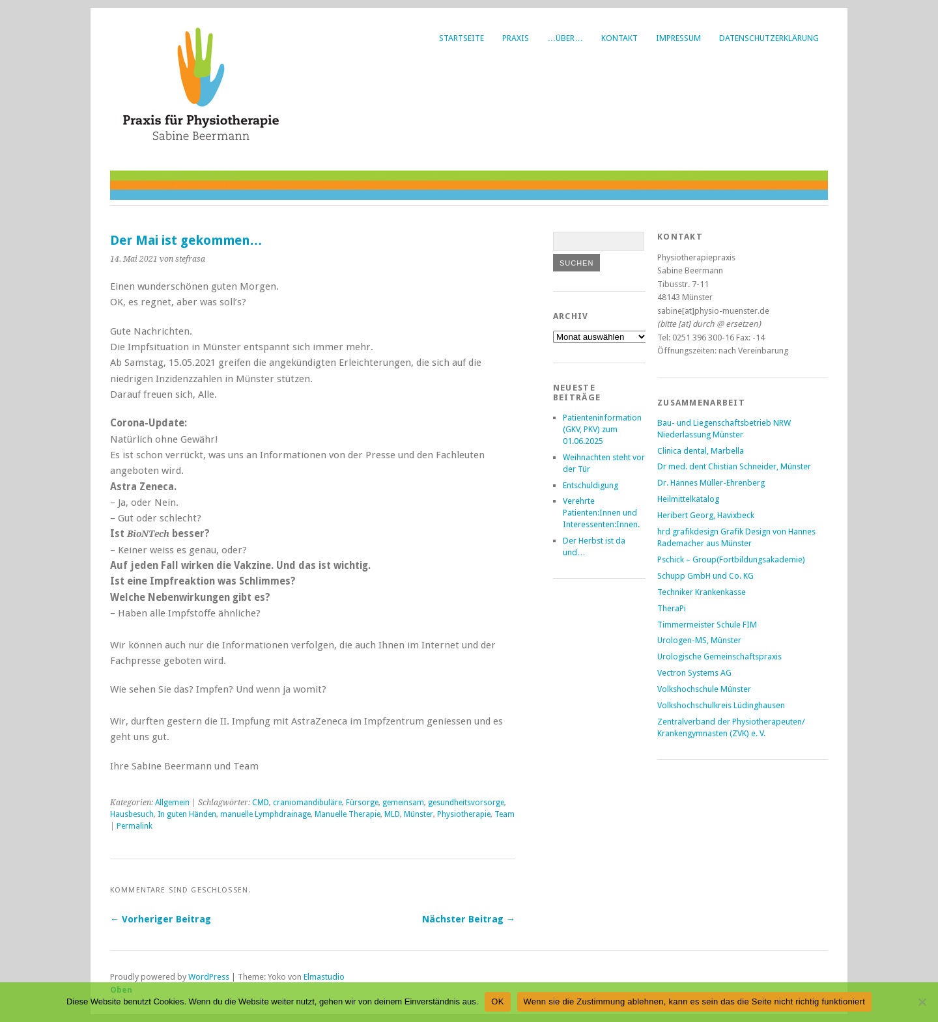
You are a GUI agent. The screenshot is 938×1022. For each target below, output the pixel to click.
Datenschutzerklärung (769, 38)
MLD (392, 814)
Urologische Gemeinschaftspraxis (719, 656)
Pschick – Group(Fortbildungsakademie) (731, 559)
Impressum (678, 38)
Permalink (134, 826)
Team (504, 814)
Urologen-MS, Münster (699, 640)
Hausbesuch (132, 814)
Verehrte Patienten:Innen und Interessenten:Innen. (601, 512)
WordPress (208, 977)
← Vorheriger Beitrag (160, 919)
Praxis (515, 38)
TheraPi (671, 608)
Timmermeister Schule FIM (707, 624)
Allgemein (172, 802)
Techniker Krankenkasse (701, 592)
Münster (418, 814)
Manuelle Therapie (347, 814)
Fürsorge (362, 802)
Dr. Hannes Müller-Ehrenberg (711, 483)
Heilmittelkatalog (688, 499)
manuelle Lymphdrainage (265, 814)
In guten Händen (187, 814)
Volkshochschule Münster (704, 689)
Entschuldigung (590, 485)
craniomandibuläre (307, 802)
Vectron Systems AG (694, 673)
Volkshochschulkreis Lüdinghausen (721, 705)
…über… (565, 38)
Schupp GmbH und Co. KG (705, 576)
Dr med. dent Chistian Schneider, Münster (734, 466)
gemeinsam (403, 802)
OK (497, 1001)
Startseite (461, 38)
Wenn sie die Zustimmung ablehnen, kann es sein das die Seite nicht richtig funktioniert (694, 1001)
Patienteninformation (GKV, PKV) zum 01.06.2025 (602, 429)
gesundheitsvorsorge (466, 802)
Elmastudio (324, 977)
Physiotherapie (463, 814)
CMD (260, 802)
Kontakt (619, 38)
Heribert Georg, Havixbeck (705, 515)
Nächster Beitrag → (468, 919)
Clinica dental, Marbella (700, 451)
